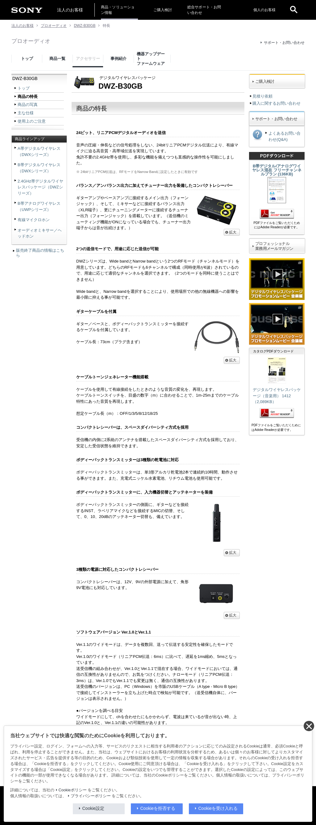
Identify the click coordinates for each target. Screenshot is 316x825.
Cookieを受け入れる (218, 808)
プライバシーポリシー (91, 796)
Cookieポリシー (73, 790)
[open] (294, 10)
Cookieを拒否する (158, 808)
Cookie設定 (93, 808)
